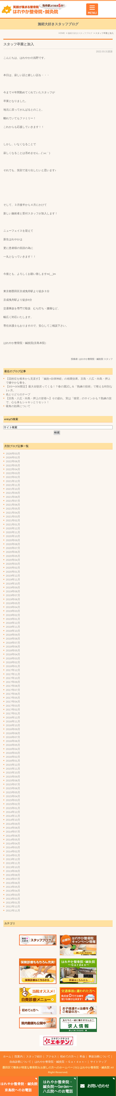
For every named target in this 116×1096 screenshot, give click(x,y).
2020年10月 (13, 536)
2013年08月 (13, 875)
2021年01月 (13, 524)
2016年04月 (13, 749)
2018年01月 (13, 666)
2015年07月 (13, 784)
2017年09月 (13, 681)
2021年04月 (13, 512)
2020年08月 (13, 544)
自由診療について (20, 1061)
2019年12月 (13, 575)
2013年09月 (13, 871)
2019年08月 (13, 591)
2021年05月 (13, 508)
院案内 (19, 1056)
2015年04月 (13, 796)
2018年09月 (13, 634)
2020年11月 (13, 532)
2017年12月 (13, 670)
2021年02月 (13, 520)
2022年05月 (13, 465)
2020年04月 (13, 559)
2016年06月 (13, 741)
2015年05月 (13, 792)
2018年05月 (13, 650)
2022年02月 (13, 477)
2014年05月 (13, 839)
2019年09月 (13, 587)
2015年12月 (13, 764)
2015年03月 (13, 800)
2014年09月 (13, 823)
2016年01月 (13, 760)
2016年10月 (13, 725)
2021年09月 (13, 492)
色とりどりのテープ (18, 394)
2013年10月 (13, 867)
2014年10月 (13, 819)
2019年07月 (13, 595)
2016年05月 (13, 744)
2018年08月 (13, 638)
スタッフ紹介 (34, 1056)
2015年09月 (13, 776)
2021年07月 (13, 500)
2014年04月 (13, 843)
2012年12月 (13, 906)
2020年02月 (13, 567)
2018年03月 (13, 658)
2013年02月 (13, 898)
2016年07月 (13, 737)
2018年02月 (13, 662)
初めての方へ (68, 1056)
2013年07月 (13, 878)
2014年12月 (13, 812)
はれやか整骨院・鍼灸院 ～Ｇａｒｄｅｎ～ (61, 1061)
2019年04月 (13, 607)
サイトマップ (98, 1061)
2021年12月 (13, 481)
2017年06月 (13, 693)
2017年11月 (13, 674)
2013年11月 (13, 863)
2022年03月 (13, 473)
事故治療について (99, 1056)
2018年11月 (13, 626)
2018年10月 (13, 630)
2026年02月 (13, 457)
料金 (82, 1056)
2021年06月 (13, 504)
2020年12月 (13, 528)
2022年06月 (13, 461)
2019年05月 (13, 603)
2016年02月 (13, 756)
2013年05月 (13, 886)
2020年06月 (13, 551)
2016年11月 (13, 721)
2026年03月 (13, 453)
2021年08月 (13, 496)
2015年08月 (13, 780)
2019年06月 (13, 599)
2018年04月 (13, 654)
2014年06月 (13, 835)
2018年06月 (13, 646)
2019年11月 (13, 579)
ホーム (7, 1056)
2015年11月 (13, 768)
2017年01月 (13, 713)
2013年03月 (13, 894)
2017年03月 (13, 705)
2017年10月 (13, 678)
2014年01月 (13, 855)
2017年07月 (13, 689)
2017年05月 (13, 697)
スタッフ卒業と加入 (18, 44)
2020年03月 (13, 563)
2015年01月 (13, 808)
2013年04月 (13, 890)
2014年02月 (13, 851)
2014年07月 (13, 831)
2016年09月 (13, 729)
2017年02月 (13, 709)
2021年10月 (13, 488)
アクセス (51, 1056)
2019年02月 (13, 615)
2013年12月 (13, 859)
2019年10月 (13, 583)
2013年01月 (13, 902)
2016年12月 (13, 717)
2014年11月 (13, 815)
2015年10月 (13, 772)
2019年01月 (13, 619)
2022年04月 (13, 469)
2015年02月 (13, 804)
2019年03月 (13, 611)
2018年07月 (13, 642)
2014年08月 (13, 827)
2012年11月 (13, 910)
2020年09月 (13, 540)
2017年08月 (13, 685)
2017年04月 (13, 701)
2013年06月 (13, 882)
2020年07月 (13, 548)
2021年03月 (13, 516)
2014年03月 (13, 847)
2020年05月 (13, 556)
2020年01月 (13, 571)
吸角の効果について (18, 406)
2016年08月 (13, 733)
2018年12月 (13, 622)
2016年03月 (13, 752)
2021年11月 (13, 485)
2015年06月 (13, 788)
